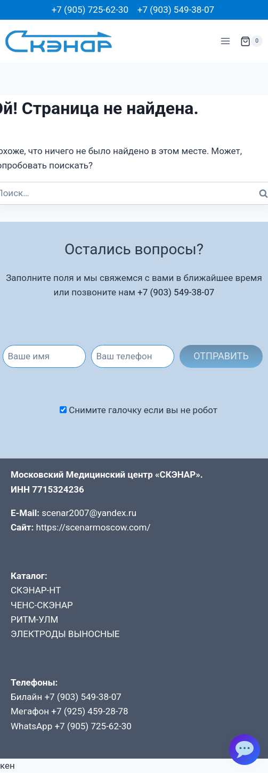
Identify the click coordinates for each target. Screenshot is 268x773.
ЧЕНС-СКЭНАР (42, 605)
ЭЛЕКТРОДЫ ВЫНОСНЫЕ (65, 634)
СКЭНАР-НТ (36, 590)
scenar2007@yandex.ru (89, 513)
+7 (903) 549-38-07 (175, 9)
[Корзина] (251, 41)
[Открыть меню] (225, 41)
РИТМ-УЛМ (34, 619)
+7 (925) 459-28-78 (89, 711)
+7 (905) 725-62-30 (90, 9)
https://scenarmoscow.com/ (93, 527)
